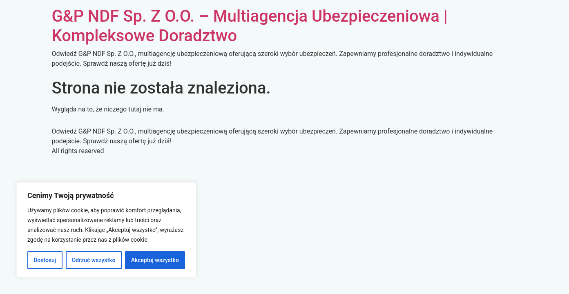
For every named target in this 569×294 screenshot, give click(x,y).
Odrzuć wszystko (94, 260)
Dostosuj (44, 260)
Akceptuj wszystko (155, 260)
